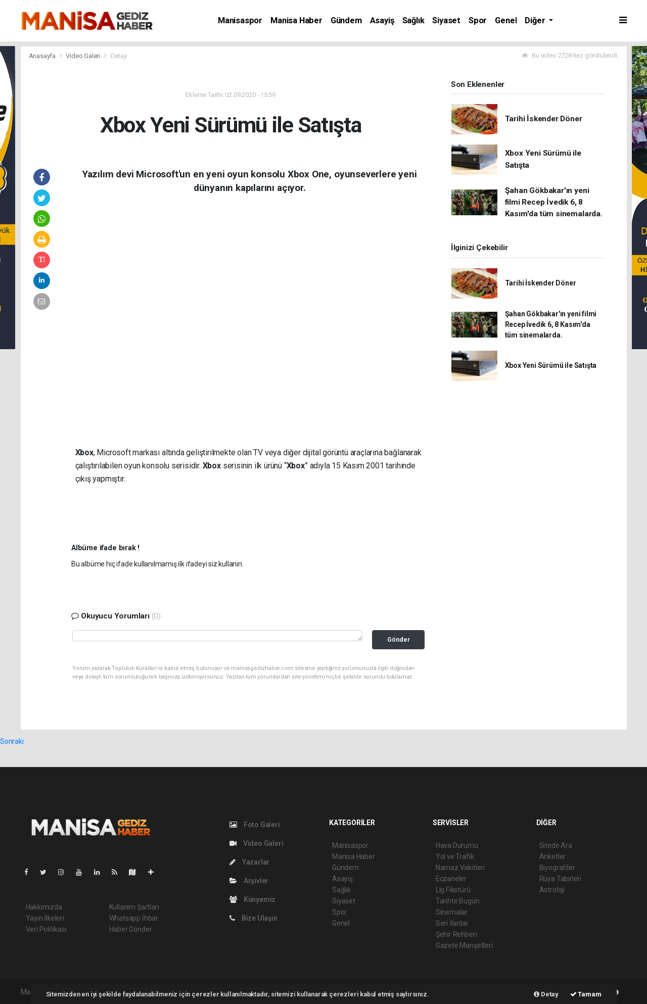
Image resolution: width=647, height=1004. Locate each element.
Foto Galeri (254, 825)
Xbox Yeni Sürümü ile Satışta (551, 365)
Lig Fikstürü (453, 890)
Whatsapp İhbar (133, 918)
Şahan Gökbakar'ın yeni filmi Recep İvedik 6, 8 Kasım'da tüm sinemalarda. (554, 202)
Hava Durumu (457, 845)
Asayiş (382, 20)
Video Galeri (84, 56)
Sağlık (413, 20)
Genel (506, 20)
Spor (478, 20)
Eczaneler (451, 879)
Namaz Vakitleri (460, 868)
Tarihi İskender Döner (543, 118)
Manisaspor (240, 20)
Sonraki (12, 741)
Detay (119, 56)
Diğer (536, 20)
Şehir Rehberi (456, 934)
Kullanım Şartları (134, 907)
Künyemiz (252, 899)
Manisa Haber (296, 20)
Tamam (586, 994)
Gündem (346, 20)
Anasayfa (43, 56)
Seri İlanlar (452, 923)
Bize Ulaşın (253, 918)
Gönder (398, 639)
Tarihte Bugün (458, 901)
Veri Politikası (46, 929)
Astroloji (552, 890)
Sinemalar (452, 912)
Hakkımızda (44, 907)
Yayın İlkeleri (45, 918)
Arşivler (248, 881)
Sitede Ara (555, 845)
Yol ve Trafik (455, 856)
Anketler (552, 856)
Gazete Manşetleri (464, 945)
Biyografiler (557, 868)
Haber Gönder (130, 929)
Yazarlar (249, 862)
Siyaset (446, 20)
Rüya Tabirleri (560, 879)
